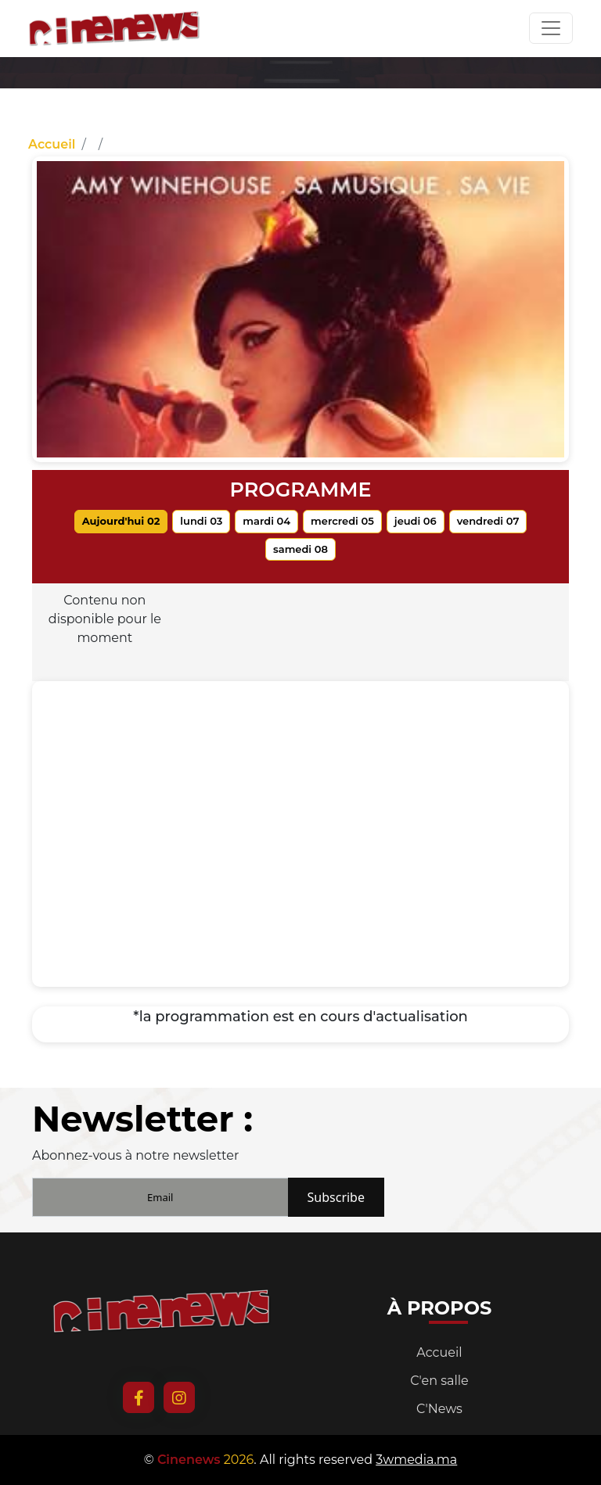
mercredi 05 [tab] (342, 521)
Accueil (51, 144)
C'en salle (439, 1380)
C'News (439, 1408)
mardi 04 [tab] (266, 521)
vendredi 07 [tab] (488, 521)
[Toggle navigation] (551, 28)
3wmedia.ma (416, 1459)
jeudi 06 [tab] (415, 521)
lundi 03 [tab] (201, 521)
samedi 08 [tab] (300, 549)
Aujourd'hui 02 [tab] (121, 521)
